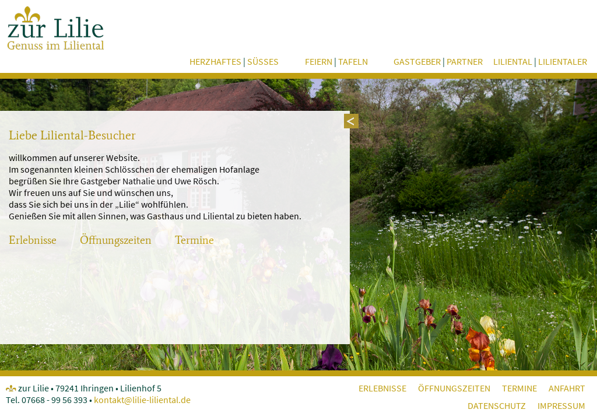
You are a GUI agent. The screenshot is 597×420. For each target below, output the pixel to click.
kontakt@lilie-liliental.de (142, 399)
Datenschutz (497, 405)
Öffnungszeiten (116, 240)
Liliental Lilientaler (540, 61)
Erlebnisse (33, 240)
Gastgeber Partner (438, 61)
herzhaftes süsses (234, 61)
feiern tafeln (336, 61)
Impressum (561, 405)
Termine (194, 240)
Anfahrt (567, 388)
